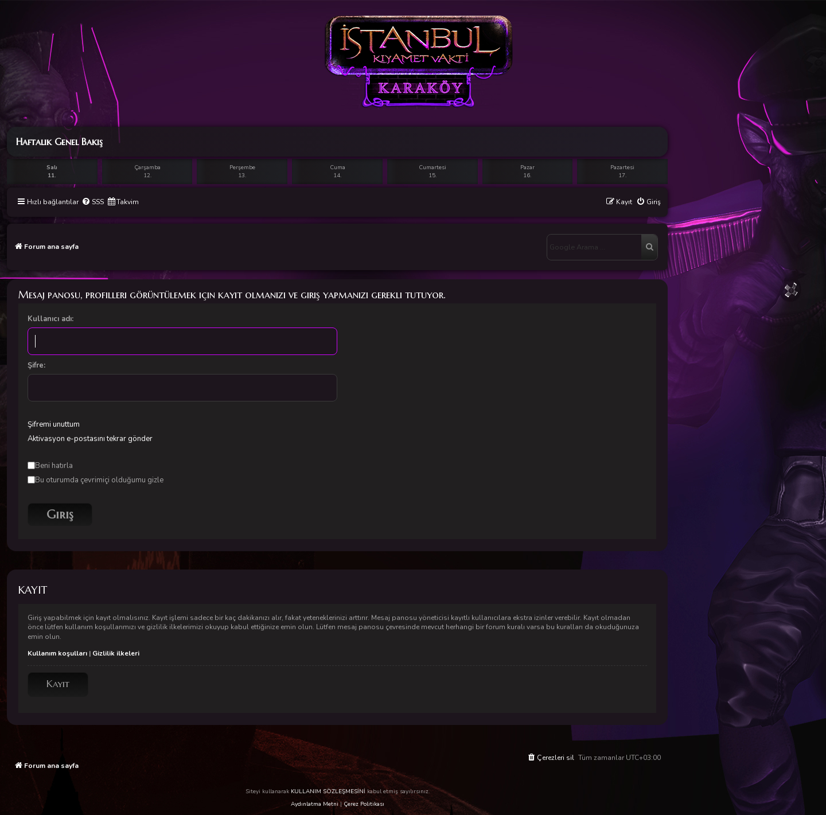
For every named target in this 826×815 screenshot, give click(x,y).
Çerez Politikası (364, 804)
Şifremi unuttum (54, 424)
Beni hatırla (50, 466)
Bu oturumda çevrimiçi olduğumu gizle (95, 480)
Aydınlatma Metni (314, 804)
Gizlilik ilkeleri (115, 653)
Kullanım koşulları (57, 653)
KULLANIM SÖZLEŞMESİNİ (328, 791)
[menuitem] (92, 202)
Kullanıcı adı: (50, 319)
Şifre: (36, 365)
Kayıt (57, 684)
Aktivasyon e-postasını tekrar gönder (90, 439)
